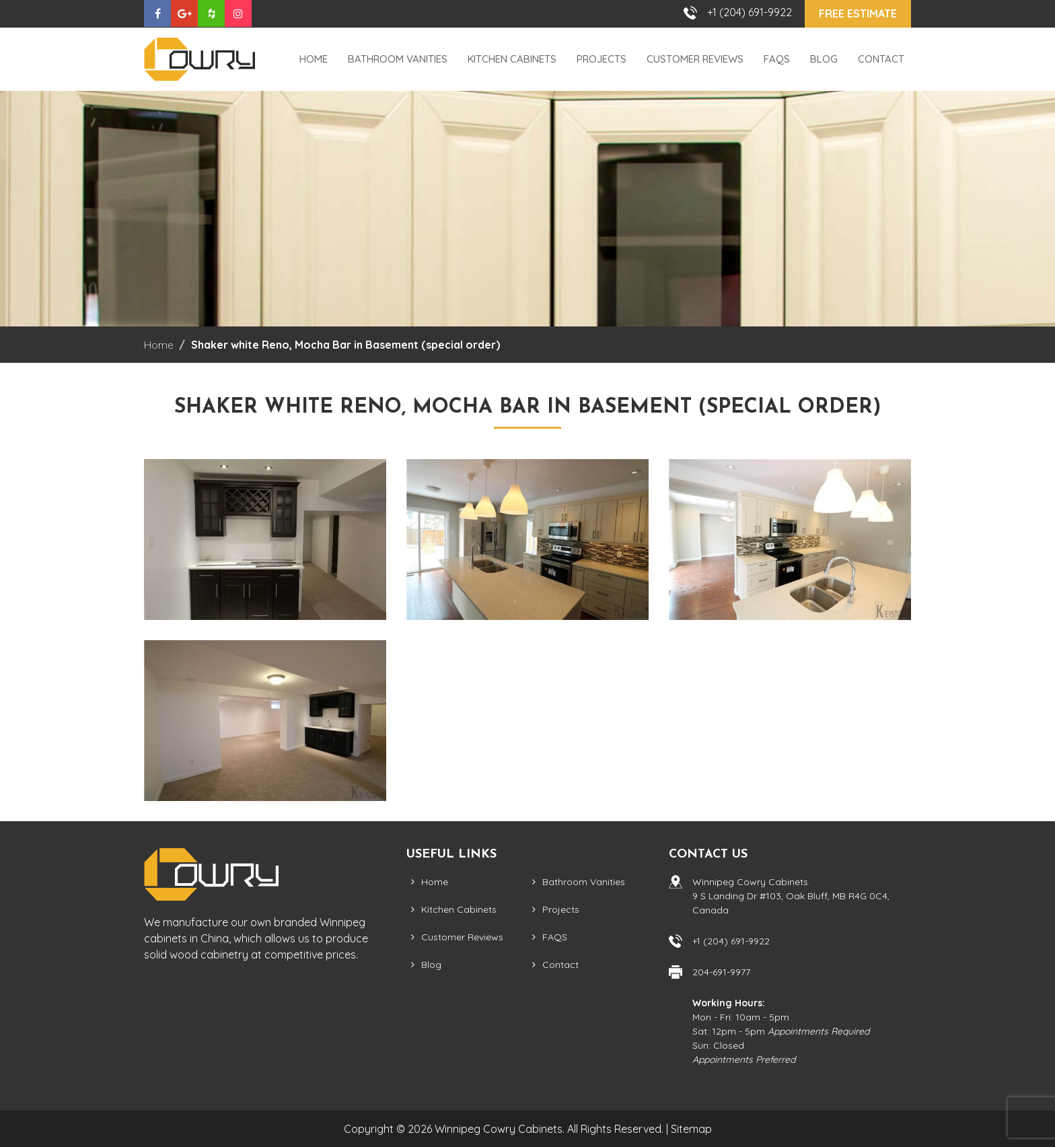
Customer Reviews (695, 59)
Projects (601, 59)
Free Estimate (858, 13)
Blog (824, 59)
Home (313, 59)
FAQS (777, 59)
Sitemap (691, 1129)
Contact (881, 59)
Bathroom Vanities (397, 59)
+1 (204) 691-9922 (749, 12)
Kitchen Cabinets (512, 59)
